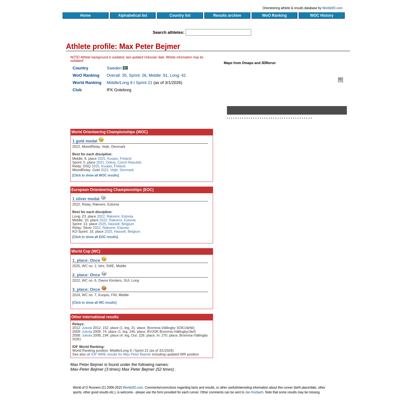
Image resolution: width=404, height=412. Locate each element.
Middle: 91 (158, 75)
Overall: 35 (117, 75)
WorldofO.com (332, 8)
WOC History (321, 15)
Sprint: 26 (137, 75)
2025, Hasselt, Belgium (116, 224)
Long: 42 (178, 75)
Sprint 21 (144, 82)
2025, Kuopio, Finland (114, 158)
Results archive (227, 15)
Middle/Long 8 (120, 82)
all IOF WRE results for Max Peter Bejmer (119, 354)
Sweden (114, 68)
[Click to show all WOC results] (95, 175)
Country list (180, 15)
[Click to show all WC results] (94, 302)
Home (85, 15)
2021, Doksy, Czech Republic (118, 162)
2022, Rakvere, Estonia (115, 216)
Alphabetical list (132, 15)
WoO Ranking (274, 15)
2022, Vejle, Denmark (117, 170)
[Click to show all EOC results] (95, 237)
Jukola (87, 328)
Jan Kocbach (254, 392)
